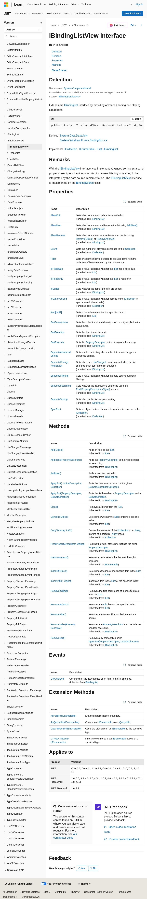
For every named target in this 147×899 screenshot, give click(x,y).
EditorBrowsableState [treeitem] (18, 62)
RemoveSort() (58, 638)
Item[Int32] (56, 312)
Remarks (56, 56)
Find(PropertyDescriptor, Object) (93, 389)
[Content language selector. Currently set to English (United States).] (19, 884)
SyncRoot (56, 409)
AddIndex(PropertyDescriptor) (66, 459)
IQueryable (124, 722)
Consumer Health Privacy (97, 892)
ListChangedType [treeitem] (16, 459)
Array (137, 530)
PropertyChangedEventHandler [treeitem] (23, 587)
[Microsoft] (6, 4)
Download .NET (132, 13)
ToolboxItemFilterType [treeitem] (18, 762)
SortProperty (57, 342)
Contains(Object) (59, 516)
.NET (64, 25)
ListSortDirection (97, 497)
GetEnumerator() (59, 557)
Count (54, 249)
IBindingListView (69, 168)
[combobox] (23, 29)
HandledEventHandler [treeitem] (18, 128)
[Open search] (131, 5)
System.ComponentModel (77, 88)
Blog (46, 892)
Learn (53, 25)
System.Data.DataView (73, 135)
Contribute (60, 892)
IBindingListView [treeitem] (19, 146)
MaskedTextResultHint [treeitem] (18, 509)
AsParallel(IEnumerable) (63, 715)
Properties (57, 60)
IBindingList (71, 105)
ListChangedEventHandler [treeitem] (20, 453)
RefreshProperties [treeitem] (16, 671)
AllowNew (56, 225)
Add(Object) (57, 449)
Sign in (139, 4)
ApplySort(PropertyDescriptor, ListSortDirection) (114, 641)
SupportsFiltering (60, 375)
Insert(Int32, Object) (61, 581)
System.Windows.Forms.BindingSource (83, 140)
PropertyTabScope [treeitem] (16, 624)
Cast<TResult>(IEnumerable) (66, 728)
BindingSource (85, 182)
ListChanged (99, 362)
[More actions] (141, 25)
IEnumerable (87, 149)
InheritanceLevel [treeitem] (15, 257)
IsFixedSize (57, 268)
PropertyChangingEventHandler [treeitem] (23, 599)
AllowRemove (58, 235)
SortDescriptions (59, 322)
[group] (96, 125)
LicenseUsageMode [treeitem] (17, 428)
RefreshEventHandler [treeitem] (18, 665)
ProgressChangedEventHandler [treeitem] (23, 575)
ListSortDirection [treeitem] (15, 478)
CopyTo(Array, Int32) (61, 530)
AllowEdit (55, 215)
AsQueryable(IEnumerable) (65, 722)
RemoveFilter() (58, 614)
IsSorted (55, 288)
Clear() (54, 506)
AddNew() (132, 225)
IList (99, 149)
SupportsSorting (59, 399)
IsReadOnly (57, 278)
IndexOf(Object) (59, 571)
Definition (57, 51)
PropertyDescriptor (95, 342)
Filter (53, 258)
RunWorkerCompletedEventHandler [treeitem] (24, 698)
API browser (78, 25)
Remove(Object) (84, 239)
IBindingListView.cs (69, 96)
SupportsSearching (61, 385)
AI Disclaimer (10, 892)
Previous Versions (30, 892)
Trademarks (9, 896)
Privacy (74, 892)
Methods (56, 64)
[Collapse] (41, 23)
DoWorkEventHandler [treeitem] (18, 43)
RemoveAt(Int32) (106, 239)
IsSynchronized (59, 298)
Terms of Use (124, 892)
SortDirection (57, 332)
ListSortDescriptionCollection (104, 487)
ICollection (70, 149)
